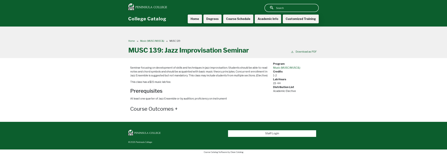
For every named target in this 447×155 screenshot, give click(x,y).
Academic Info (268, 19)
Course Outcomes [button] (154, 109)
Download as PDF (304, 51)
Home (195, 19)
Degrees (212, 19)
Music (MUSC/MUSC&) (152, 40)
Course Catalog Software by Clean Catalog (223, 152)
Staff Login (272, 133)
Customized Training (301, 19)
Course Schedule (238, 19)
